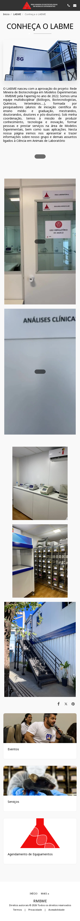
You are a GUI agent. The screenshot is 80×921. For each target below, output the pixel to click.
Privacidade (35, 909)
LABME (17, 14)
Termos (17, 909)
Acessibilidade (56, 909)
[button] (4, 5)
